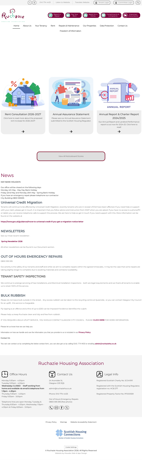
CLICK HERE (99, 320)
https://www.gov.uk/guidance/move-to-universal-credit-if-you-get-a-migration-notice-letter (42, 222)
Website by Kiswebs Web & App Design (71, 453)
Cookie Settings (71, 447)
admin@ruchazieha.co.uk (105, 344)
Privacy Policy (85, 332)
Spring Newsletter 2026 (11, 241)
